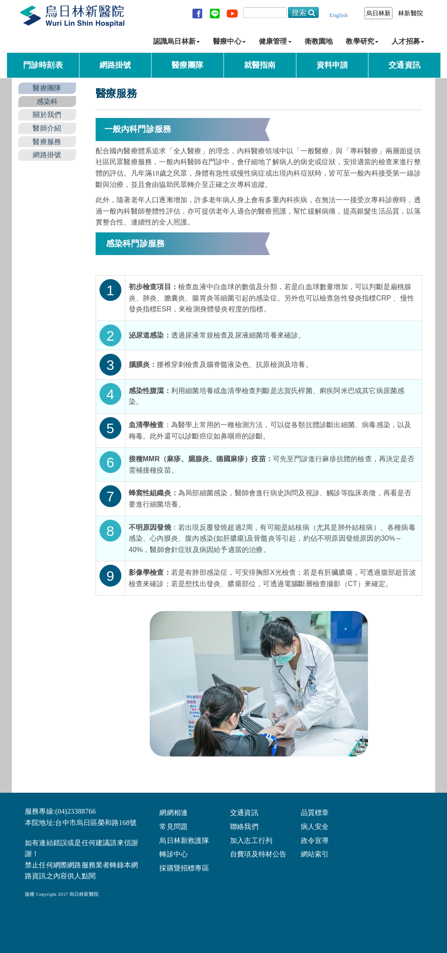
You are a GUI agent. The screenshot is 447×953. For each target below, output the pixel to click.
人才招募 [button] (408, 41)
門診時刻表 (43, 65)
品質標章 (315, 812)
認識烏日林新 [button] (176, 41)
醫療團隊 (187, 65)
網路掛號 (115, 65)
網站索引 (315, 853)
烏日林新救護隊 (184, 840)
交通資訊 (404, 65)
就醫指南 (260, 65)
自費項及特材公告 (258, 853)
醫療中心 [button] (229, 41)
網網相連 (173, 812)
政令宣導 (315, 840)
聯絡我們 (244, 826)
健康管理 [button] (275, 41)
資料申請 (332, 65)
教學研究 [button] (362, 41)
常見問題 (173, 826)
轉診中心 (173, 853)
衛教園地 (319, 41)
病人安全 (315, 826)
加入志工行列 (251, 840)
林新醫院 (410, 13)
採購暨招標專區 (184, 867)
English (339, 15)
